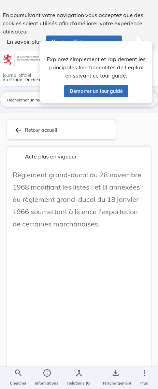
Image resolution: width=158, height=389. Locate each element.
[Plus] (144, 378)
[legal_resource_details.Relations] (79, 378)
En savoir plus (24, 41)
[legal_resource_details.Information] (46, 378)
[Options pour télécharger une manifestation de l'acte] (115, 378)
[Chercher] (18, 378)
